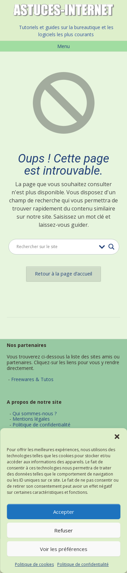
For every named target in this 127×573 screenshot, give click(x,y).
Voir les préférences (63, 549)
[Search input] (56, 246)
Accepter (63, 511)
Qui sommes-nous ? (35, 413)
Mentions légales (31, 419)
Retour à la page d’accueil (63, 273)
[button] (116, 436)
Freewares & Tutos (32, 379)
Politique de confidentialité (83, 564)
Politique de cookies (34, 564)
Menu (63, 46)
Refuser (63, 530)
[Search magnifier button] (111, 246)
